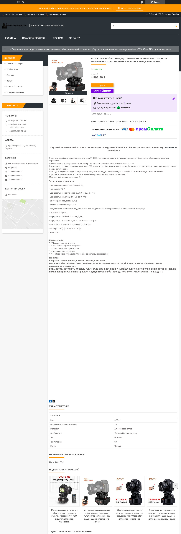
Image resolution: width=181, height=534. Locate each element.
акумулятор (55, 216)
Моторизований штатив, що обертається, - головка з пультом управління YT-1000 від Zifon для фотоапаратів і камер (97, 516)
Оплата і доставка (15, 86)
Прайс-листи (12, 69)
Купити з (102, 91)
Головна (10, 38)
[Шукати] (176, 26)
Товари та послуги (33, 38)
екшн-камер (171, 147)
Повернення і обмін (15, 92)
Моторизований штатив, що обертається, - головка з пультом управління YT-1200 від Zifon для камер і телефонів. (64, 516)
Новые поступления (129, 8)
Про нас (58, 38)
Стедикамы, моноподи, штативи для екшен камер (36, 49)
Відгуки (10, 81)
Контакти (74, 38)
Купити (102, 85)
